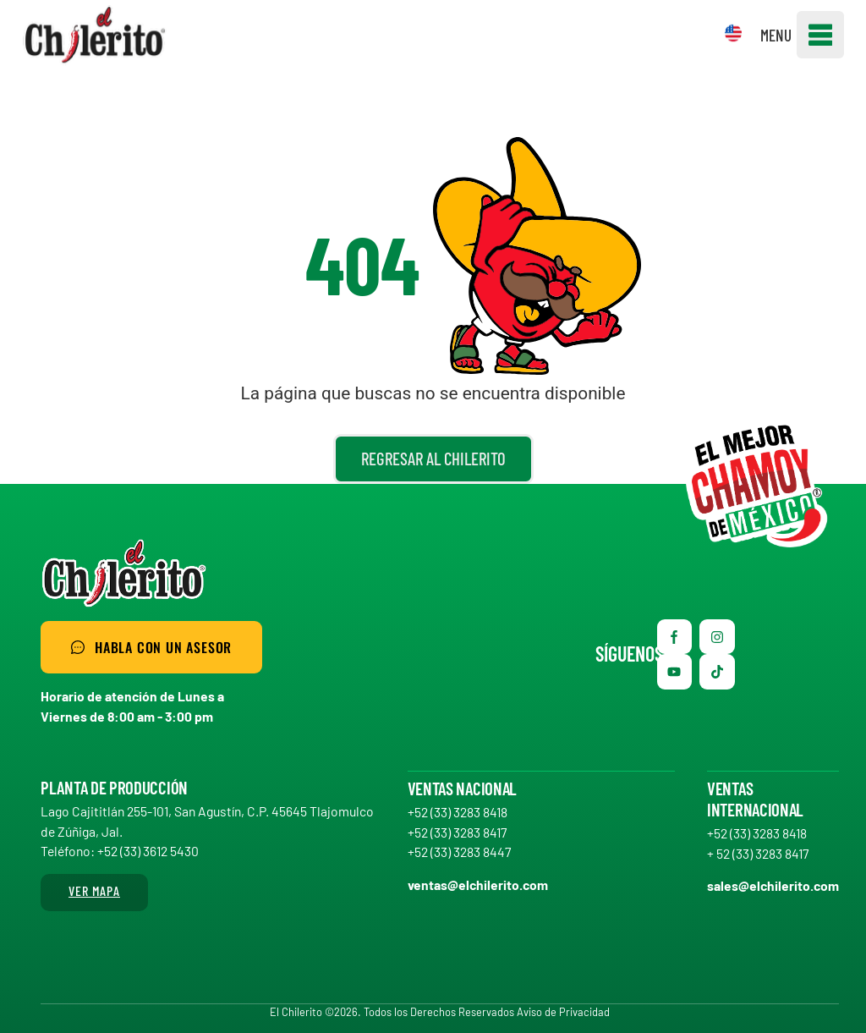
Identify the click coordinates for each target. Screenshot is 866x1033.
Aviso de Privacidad (563, 1012)
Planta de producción (114, 787)
